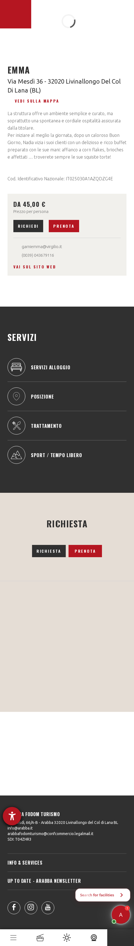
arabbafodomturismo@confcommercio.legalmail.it (50, 833)
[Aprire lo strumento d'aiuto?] (12, 816)
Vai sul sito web (34, 267)
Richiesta (48, 551)
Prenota (64, 226)
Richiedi (28, 226)
